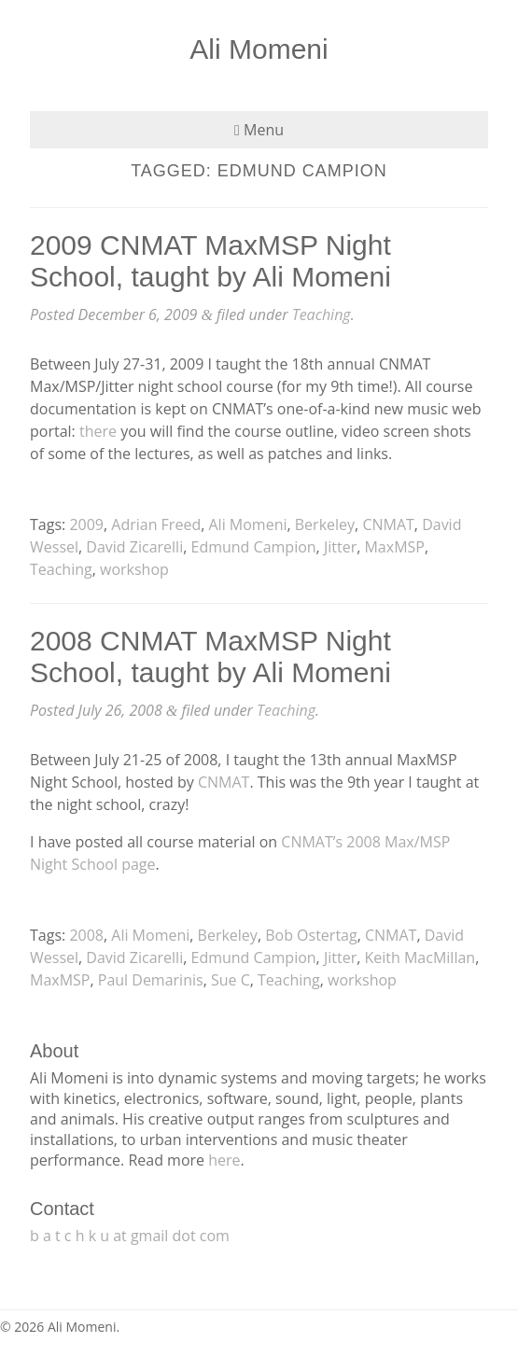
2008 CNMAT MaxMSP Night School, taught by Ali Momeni (210, 656)
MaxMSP (394, 547)
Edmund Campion (253, 547)
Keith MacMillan (419, 957)
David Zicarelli (134, 547)
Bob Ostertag (311, 935)
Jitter (340, 547)
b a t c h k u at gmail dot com (130, 1235)
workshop (134, 569)
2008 (86, 935)
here (224, 1160)
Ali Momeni (258, 49)
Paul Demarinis (150, 980)
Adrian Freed (156, 524)
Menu (259, 129)
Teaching (321, 314)
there (98, 431)
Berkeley (325, 524)
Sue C (230, 980)
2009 (86, 524)
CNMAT (387, 524)
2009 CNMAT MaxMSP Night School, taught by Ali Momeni (210, 261)
